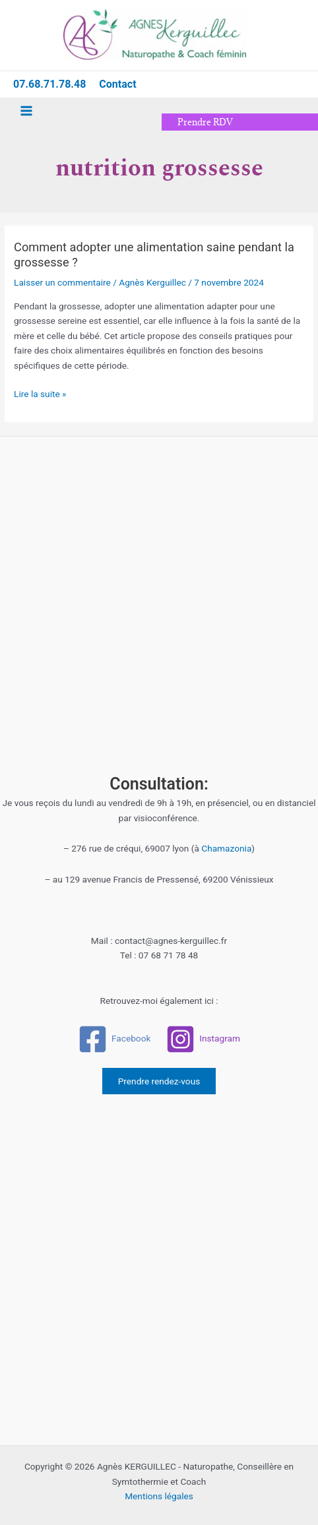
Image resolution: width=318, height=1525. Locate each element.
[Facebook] (114, 1039)
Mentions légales (159, 1496)
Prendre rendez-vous (159, 1081)
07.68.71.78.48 (49, 84)
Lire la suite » (40, 393)
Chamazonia (226, 848)
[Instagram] (203, 1039)
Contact (117, 84)
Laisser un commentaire (62, 282)
